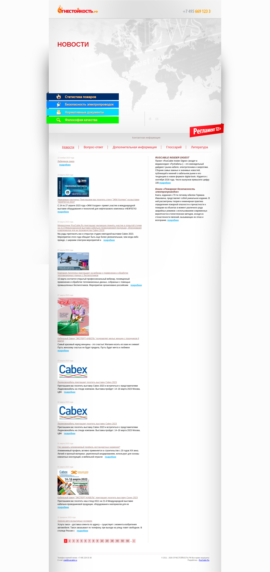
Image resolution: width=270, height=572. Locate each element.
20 (107, 541)
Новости (68, 147)
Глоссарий (174, 147)
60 (127, 541)
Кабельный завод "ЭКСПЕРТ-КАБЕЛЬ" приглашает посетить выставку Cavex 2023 (98, 497)
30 (112, 541)
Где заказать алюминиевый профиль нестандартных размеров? (89, 447)
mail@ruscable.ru (70, 560)
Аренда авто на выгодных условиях (75, 521)
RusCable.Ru (204, 560)
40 (117, 541)
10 (102, 541)
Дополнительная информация (135, 147)
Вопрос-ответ (93, 147)
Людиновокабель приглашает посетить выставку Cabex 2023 (87, 382)
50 (122, 541)
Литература (199, 147)
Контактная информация (146, 137)
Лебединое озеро (66, 161)
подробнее (65, 165)
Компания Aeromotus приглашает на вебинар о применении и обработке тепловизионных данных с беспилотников (93, 274)
